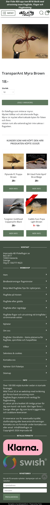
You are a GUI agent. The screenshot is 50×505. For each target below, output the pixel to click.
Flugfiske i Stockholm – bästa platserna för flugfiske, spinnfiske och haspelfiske (25, 338)
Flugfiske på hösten (25, 294)
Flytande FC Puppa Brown (13, 175)
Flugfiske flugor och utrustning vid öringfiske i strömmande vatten (25, 316)
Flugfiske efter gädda (25, 301)
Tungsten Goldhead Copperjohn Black (13, 220)
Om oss (25, 330)
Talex (40, 504)
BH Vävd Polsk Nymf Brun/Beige (36, 175)
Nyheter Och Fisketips (25, 366)
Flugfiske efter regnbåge (25, 308)
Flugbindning (25, 7)
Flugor (36, 4)
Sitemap (25, 373)
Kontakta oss (25, 360)
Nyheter (25, 324)
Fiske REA (15, 1)
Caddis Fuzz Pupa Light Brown (36, 220)
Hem (25, 274)
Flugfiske (27, 4)
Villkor (25, 346)
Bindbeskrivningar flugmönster (25, 281)
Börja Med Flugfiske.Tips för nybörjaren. (25, 288)
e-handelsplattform (21, 504)
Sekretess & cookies (25, 353)
